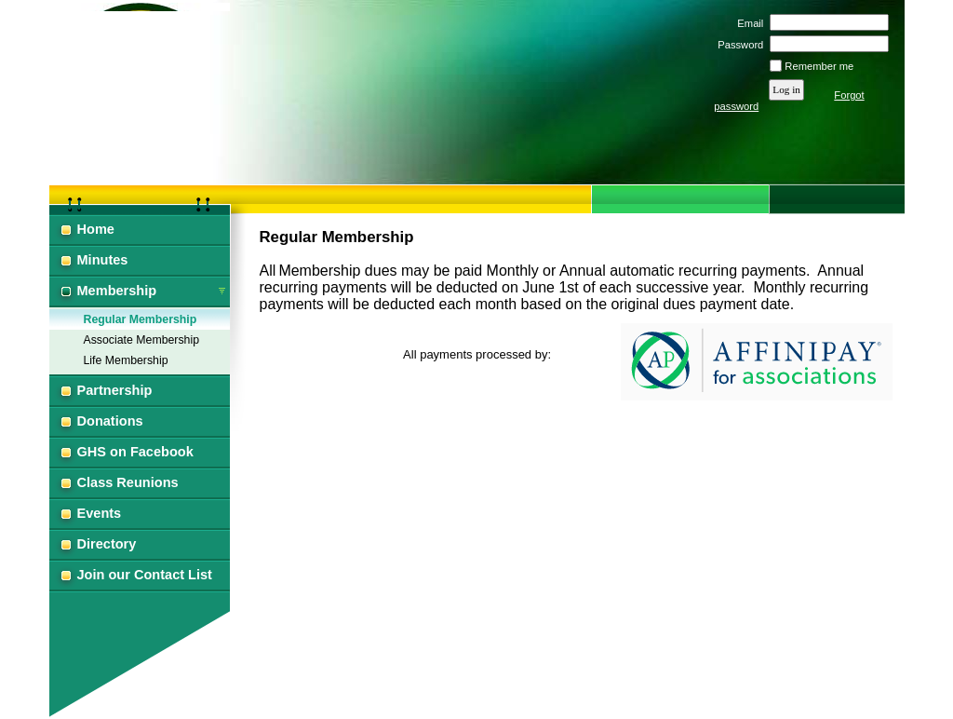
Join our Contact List (144, 574)
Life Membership (126, 360)
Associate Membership (142, 339)
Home (95, 229)
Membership (117, 290)
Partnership (115, 390)
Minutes (102, 259)
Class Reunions (128, 482)
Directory (107, 543)
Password (737, 44)
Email (747, 23)
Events (99, 513)
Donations (110, 421)
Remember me (819, 66)
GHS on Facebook (135, 451)
